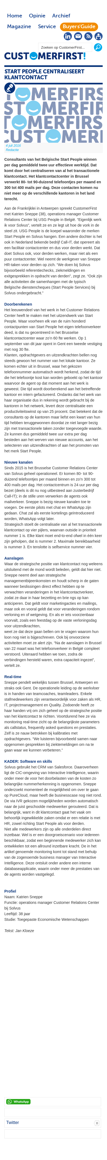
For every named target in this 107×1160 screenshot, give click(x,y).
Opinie (37, 16)
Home (14, 16)
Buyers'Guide (79, 27)
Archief (61, 16)
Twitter (12, 1122)
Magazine (19, 27)
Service (47, 27)
